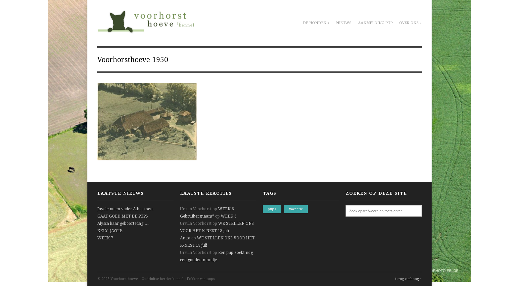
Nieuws (344, 23)
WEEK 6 (226, 209)
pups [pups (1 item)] (272, 209)
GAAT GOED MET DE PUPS (122, 216)
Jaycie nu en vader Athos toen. (125, 209)
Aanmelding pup (375, 23)
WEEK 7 (105, 238)
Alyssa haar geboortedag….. (123, 223)
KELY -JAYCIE (109, 230)
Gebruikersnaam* (197, 216)
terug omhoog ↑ (408, 279)
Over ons (410, 23)
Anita (185, 238)
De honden (316, 23)
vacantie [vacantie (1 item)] (296, 209)
